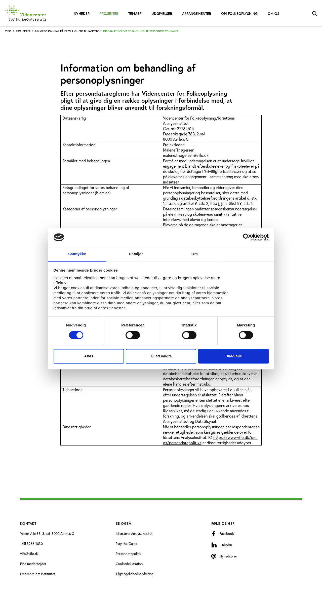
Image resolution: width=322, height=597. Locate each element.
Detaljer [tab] (136, 254)
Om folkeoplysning (239, 13)
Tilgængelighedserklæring (134, 573)
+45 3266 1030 (31, 543)
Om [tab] (194, 254)
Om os (273, 13)
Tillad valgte (161, 356)
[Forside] (25, 13)
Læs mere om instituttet (37, 573)
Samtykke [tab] (77, 254)
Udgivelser (161, 13)
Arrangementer (196, 13)
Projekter (109, 13)
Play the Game (126, 543)
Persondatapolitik (128, 553)
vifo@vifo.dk (29, 553)
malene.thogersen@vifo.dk (186, 155)
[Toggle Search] (314, 13)
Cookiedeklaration (129, 563)
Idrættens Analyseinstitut (134, 533)
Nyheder (82, 13)
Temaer (134, 13)
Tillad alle (233, 356)
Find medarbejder (33, 563)
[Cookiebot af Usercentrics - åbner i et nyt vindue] (247, 237)
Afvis (88, 356)
